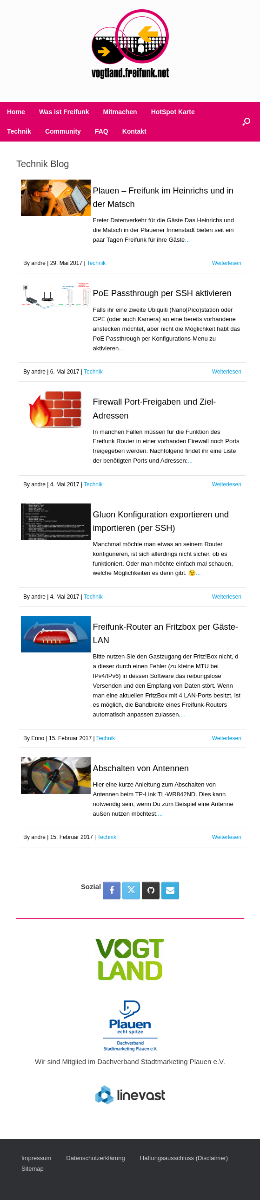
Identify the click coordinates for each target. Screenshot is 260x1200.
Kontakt (134, 131)
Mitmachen (120, 112)
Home (16, 112)
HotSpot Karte (173, 112)
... (187, 239)
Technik (19, 131)
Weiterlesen (226, 263)
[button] (246, 122)
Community (63, 131)
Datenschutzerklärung (95, 1158)
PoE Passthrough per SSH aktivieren (162, 293)
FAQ (101, 131)
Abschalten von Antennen (141, 768)
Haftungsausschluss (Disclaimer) (184, 1158)
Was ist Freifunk (64, 112)
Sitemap (32, 1168)
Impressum (36, 1158)
